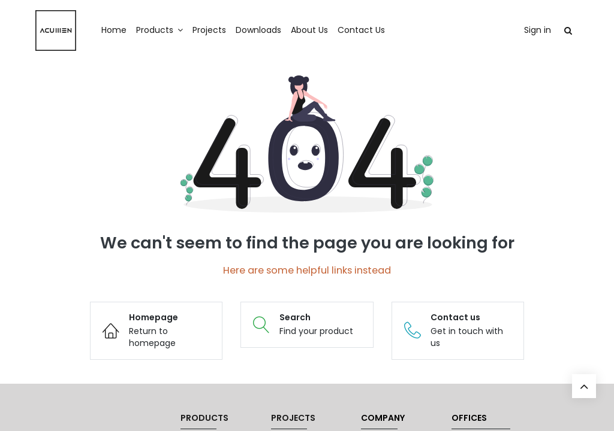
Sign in (526, 30)
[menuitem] (124, 30)
